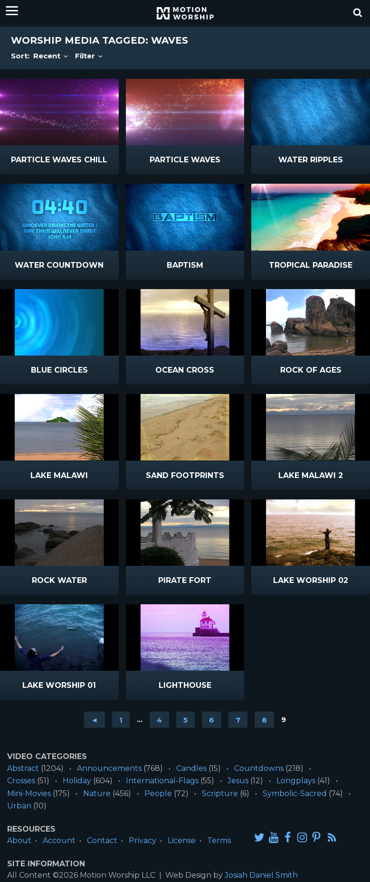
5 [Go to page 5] (185, 719)
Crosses (21, 780)
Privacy (142, 840)
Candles (191, 768)
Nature (97, 793)
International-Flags (162, 780)
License (182, 840)
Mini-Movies (29, 793)
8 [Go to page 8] (264, 719)
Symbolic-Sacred (295, 793)
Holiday (77, 780)
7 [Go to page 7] (238, 719)
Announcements (109, 768)
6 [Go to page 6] (211, 719)
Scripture (220, 793)
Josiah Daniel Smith (261, 875)
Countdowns (259, 768)
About (19, 840)
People (158, 793)
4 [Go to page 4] (159, 719)
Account (59, 840)
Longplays (295, 780)
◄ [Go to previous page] (94, 719)
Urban (19, 805)
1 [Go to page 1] (121, 719)
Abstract (23, 768)
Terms (219, 840)
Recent (51, 55)
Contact (102, 840)
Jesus (238, 780)
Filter (89, 55)
